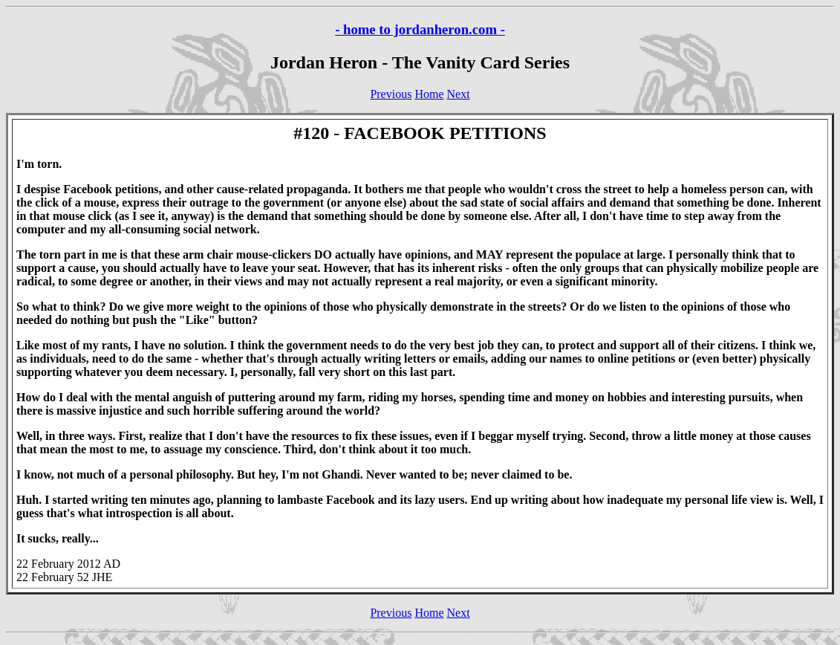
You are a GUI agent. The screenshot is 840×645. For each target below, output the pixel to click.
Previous (390, 94)
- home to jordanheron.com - (420, 29)
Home (428, 94)
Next (458, 94)
